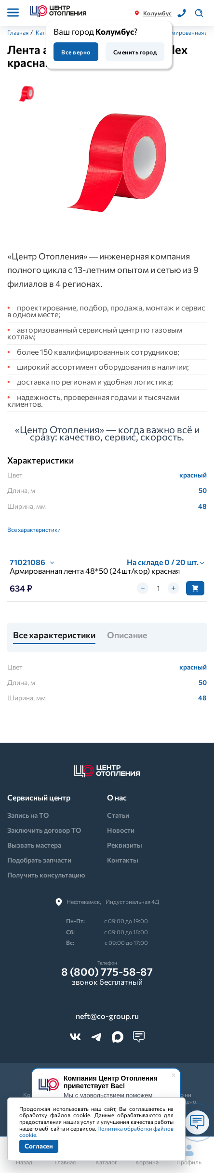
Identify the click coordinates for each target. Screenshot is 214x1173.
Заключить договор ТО (44, 830)
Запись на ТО (28, 815)
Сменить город (135, 52)
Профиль (188, 1155)
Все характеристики (34, 529)
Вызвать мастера (34, 845)
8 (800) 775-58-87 (107, 972)
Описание (127, 635)
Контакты (122, 860)
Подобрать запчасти (39, 860)
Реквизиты (124, 845)
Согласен (39, 1146)
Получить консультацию (46, 875)
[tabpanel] (123, 157)
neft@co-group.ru (107, 1016)
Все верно (75, 52)
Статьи (118, 815)
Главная (17, 32)
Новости (120, 830)
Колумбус (157, 13)
